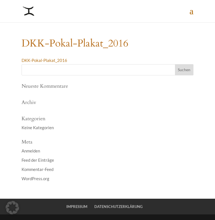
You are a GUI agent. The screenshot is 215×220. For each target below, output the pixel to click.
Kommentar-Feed (37, 169)
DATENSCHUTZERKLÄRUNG (118, 206)
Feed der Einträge (38, 160)
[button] (12, 207)
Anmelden (31, 150)
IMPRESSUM (76, 206)
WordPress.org (35, 178)
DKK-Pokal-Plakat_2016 (44, 60)
